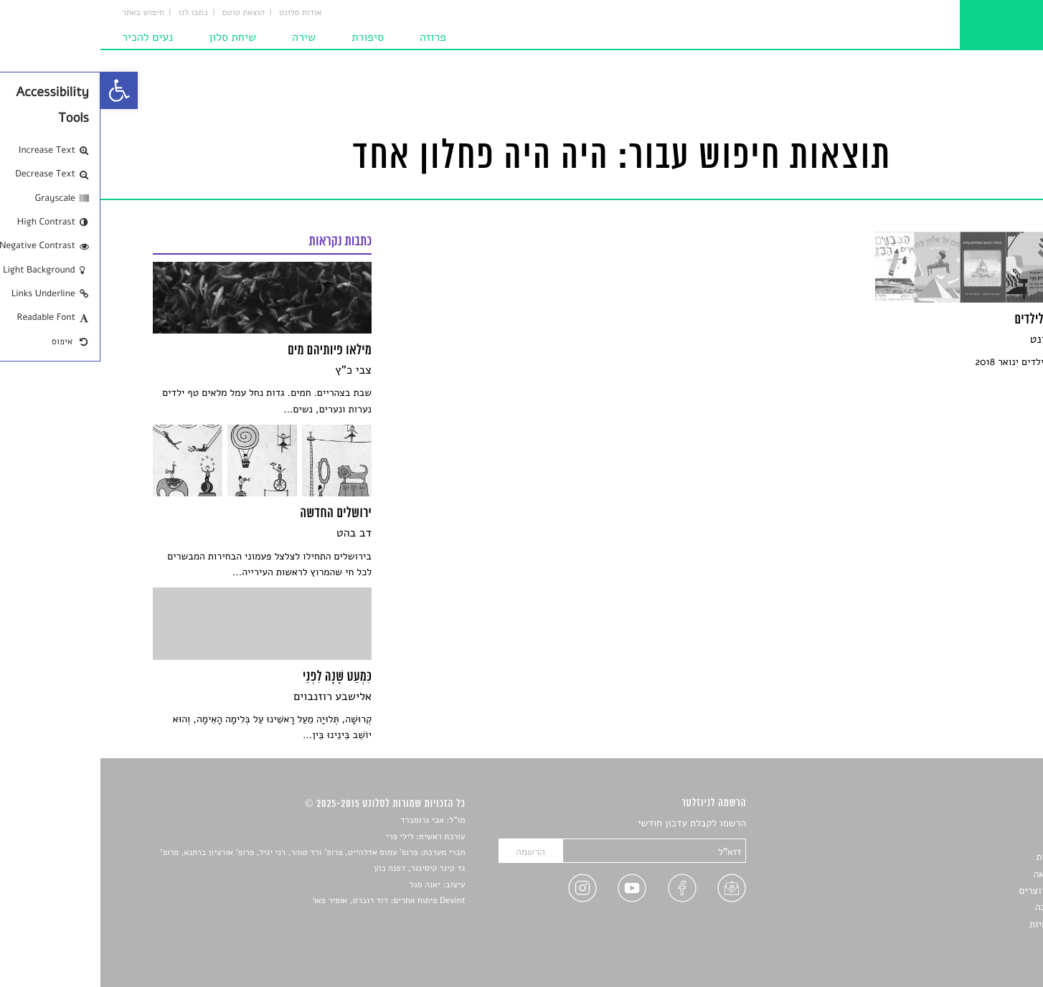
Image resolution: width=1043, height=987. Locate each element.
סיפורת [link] (267, 37)
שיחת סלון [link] (132, 37)
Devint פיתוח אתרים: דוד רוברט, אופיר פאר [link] (288, 901)
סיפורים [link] (975, 824)
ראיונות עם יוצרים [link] (954, 890)
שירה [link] (203, 37)
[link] (18, 90)
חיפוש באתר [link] (43, 13)
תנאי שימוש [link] (967, 941)
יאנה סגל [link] (324, 885)
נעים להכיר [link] (47, 37)
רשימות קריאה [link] (962, 874)
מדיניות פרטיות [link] (960, 924)
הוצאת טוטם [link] (143, 13)
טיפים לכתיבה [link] (963, 907)
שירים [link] (979, 840)
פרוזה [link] (332, 37)
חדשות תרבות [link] (963, 857)
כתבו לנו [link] (93, 13)
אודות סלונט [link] (200, 13)
